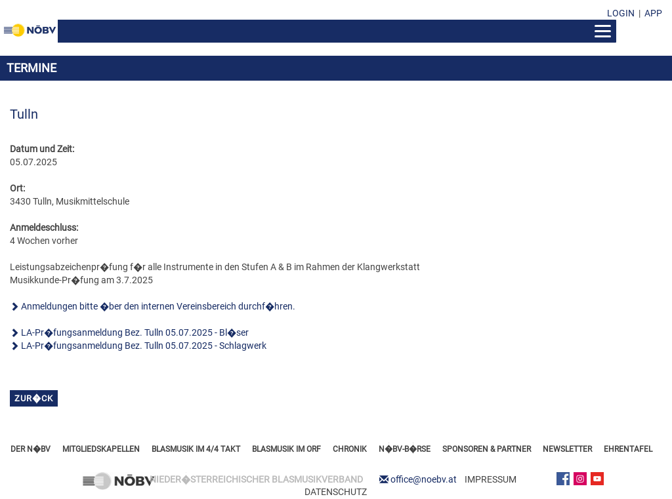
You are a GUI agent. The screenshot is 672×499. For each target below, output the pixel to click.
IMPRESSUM (490, 479)
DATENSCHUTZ (335, 492)
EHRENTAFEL (628, 449)
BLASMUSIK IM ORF (286, 449)
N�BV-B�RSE (404, 449)
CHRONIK (350, 449)
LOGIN (621, 13)
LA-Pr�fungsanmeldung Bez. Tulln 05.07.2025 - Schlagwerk (143, 345)
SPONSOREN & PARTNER (486, 449)
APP (653, 13)
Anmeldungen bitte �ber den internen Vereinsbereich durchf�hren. (158, 306)
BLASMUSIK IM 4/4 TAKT (196, 449)
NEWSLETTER (567, 449)
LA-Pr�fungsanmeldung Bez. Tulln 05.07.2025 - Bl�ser (135, 332)
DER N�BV (30, 449)
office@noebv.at (423, 479)
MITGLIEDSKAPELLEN (101, 449)
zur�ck (33, 398)
